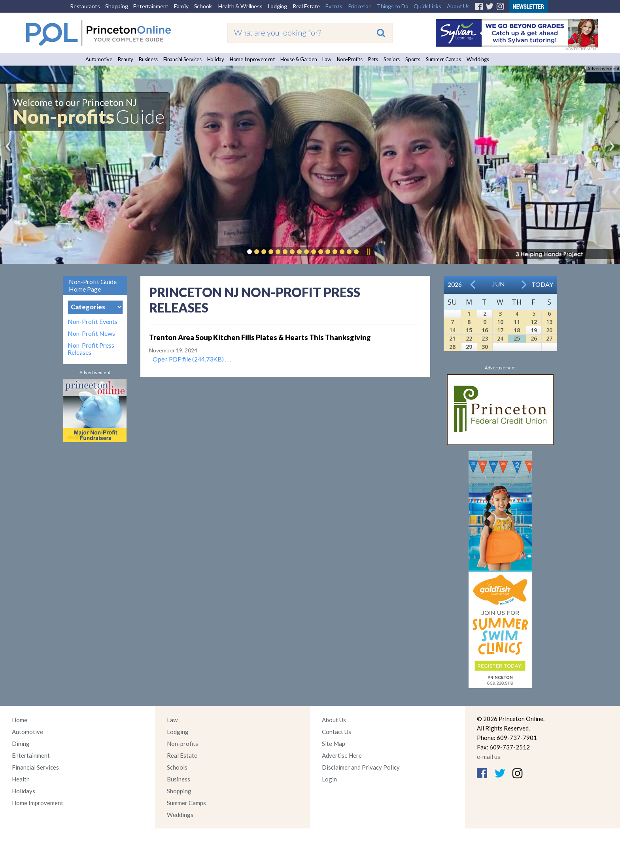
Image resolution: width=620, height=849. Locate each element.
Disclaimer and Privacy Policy (361, 767)
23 (485, 338)
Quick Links (427, 6)
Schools (203, 6)
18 (517, 330)
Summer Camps (443, 59)
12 (534, 322)
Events (333, 6)
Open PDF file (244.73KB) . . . (192, 359)
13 (549, 322)
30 (485, 346)
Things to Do (392, 6)
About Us (458, 6)
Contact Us (336, 731)
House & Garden (298, 59)
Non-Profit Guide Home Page (93, 285)
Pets (373, 59)
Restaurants (85, 6)
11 (517, 322)
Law (326, 59)
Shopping (116, 6)
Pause (368, 251)
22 (469, 338)
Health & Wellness (240, 6)
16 (485, 330)
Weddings (478, 59)
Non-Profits (350, 59)
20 (549, 330)
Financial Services (182, 59)
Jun (498, 284)
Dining (21, 743)
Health (21, 779)
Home (19, 719)
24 (500, 338)
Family (181, 6)
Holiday (215, 59)
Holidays (23, 790)
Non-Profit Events (92, 321)
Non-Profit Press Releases (91, 349)
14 (452, 330)
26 (534, 338)
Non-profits (182, 743)
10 (500, 322)
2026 (455, 284)
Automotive (98, 59)
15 (469, 330)
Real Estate (306, 6)
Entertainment (150, 6)
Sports (412, 59)
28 (452, 346)
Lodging (277, 6)
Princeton (360, 6)
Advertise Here (342, 755)
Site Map (333, 743)
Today (542, 284)
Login (329, 779)
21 (452, 338)
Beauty (126, 59)
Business (148, 59)
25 (517, 338)
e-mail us (488, 756)
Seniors (392, 59)
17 (500, 330)
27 (549, 338)
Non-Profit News (91, 333)
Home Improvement (252, 59)
